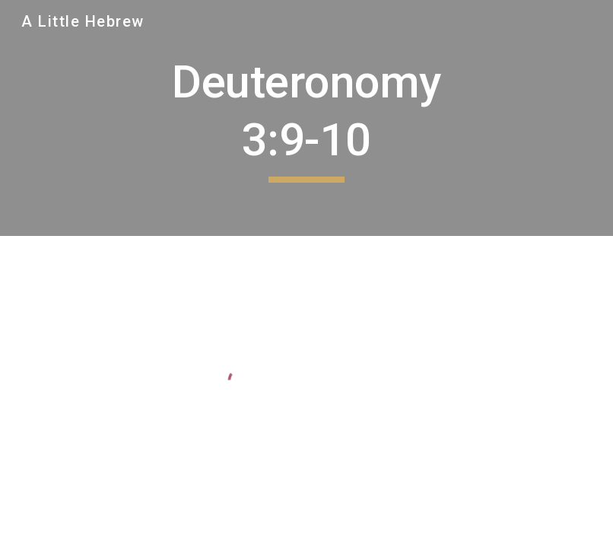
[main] (306, 117)
